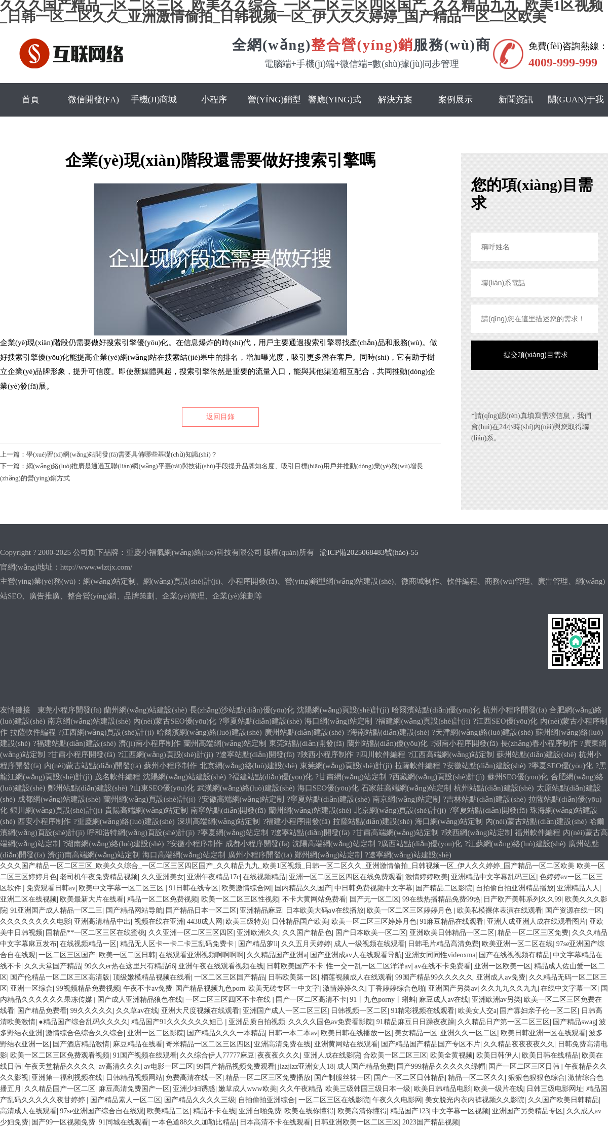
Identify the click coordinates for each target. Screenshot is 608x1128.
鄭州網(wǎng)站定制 (328, 855)
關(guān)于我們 (576, 116)
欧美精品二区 (168, 1111)
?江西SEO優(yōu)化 (505, 721)
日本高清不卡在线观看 (275, 1122)
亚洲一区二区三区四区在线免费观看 (345, 877)
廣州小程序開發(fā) (260, 855)
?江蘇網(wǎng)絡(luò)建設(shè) (515, 844)
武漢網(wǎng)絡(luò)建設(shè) (246, 788)
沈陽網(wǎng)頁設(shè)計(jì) (343, 710)
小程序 (214, 99)
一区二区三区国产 (67, 955)
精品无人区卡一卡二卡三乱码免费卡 (178, 944)
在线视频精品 (264, 877)
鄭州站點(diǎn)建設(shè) (87, 788)
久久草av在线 (137, 1010)
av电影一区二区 (168, 1066)
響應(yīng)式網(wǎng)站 (334, 116)
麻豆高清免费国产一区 (134, 1089)
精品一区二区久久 (476, 1077)
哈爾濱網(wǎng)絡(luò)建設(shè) (209, 732)
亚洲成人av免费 (500, 977)
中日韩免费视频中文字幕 (373, 888)
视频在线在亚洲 (159, 921)
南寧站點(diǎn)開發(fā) (228, 810)
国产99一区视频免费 (63, 1122)
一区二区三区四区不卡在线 (229, 999)
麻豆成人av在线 (443, 999)
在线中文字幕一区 (569, 988)
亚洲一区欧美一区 (502, 966)
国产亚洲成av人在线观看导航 (356, 955)
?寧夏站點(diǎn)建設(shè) (260, 721)
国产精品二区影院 (443, 888)
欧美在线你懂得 (309, 1111)
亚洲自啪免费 (260, 1111)
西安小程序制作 (44, 821)
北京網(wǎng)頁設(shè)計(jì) (400, 810)
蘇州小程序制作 (170, 766)
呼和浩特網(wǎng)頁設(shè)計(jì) (141, 833)
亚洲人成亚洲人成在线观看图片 (536, 921)
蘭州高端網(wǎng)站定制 (225, 743)
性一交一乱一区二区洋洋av (368, 966)
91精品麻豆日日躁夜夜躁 (415, 1022)
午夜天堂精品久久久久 (59, 1066)
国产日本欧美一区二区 (370, 932)
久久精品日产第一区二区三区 (504, 1022)
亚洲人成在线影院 (331, 1055)
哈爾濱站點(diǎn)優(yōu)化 (436, 710)
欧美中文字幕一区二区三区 (122, 888)
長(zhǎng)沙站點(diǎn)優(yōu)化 (241, 710)
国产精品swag (574, 1022)
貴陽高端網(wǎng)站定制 (146, 810)
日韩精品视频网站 (134, 1077)
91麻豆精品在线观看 (451, 921)
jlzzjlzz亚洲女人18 (305, 1066)
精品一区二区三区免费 (533, 932)
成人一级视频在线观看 (369, 944)
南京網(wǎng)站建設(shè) (89, 721)
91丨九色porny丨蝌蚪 (383, 999)
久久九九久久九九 (509, 988)
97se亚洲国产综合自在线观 (102, 1111)
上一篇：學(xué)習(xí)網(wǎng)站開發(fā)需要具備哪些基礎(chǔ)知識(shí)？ (108, 454)
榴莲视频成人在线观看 (356, 977)
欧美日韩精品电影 (442, 1089)
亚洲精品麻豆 (261, 910)
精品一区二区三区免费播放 (268, 1077)
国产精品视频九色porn (210, 988)
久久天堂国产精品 (52, 966)
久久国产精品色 (307, 932)
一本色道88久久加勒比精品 (194, 1122)
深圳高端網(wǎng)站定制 (218, 821)
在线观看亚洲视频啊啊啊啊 (201, 955)
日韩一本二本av (292, 1033)
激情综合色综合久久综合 (85, 1033)
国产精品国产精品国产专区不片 (430, 1044)
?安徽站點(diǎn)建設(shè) (484, 766)
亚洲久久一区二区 (468, 1033)
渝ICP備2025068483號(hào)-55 (369, 552)
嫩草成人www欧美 (247, 1089)
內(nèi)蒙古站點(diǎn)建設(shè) (536, 821)
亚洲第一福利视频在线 (66, 1077)
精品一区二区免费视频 (162, 899)
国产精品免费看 (42, 1010)
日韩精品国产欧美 (300, 921)
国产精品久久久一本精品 (226, 1033)
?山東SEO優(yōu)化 (162, 788)
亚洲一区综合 (31, 988)
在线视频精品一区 (88, 944)
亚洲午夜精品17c (213, 877)
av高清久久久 (120, 1066)
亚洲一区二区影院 (155, 1033)
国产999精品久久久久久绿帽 (441, 1066)
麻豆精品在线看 (138, 1044)
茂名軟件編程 (117, 777)
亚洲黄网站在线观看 (346, 1044)
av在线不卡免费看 (442, 966)
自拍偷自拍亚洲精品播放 (515, 888)
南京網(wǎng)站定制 (406, 799)
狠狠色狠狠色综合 (536, 1077)
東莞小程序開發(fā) (69, 710)
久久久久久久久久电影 (35, 921)
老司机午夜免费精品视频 (99, 877)
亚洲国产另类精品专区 (527, 1111)
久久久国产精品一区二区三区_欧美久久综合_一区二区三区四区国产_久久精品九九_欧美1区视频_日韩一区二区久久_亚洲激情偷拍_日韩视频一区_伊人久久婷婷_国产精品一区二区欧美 (287, 866)
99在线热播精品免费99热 (441, 899)
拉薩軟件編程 (33, 732)
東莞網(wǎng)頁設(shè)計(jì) (346, 766)
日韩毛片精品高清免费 (443, 944)
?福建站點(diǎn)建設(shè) (74, 743)
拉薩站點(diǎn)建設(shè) (372, 821)
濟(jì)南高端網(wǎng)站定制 (94, 855)
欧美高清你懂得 (362, 1111)
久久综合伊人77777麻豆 (217, 1055)
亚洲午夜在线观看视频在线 (220, 966)
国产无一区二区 (374, 899)
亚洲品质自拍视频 (257, 1022)
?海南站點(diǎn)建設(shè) (388, 732)
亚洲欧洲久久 (258, 932)
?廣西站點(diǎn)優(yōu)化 (420, 844)
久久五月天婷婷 (306, 944)
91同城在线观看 (123, 1122)
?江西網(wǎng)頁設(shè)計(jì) (106, 732)
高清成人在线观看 (28, 1111)
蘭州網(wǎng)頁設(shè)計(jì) (149, 799)
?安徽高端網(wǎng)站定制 (241, 799)
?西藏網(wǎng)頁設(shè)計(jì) (437, 777)
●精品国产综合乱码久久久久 (83, 1022)
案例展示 (455, 99)
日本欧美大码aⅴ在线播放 (325, 910)
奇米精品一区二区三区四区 (208, 1044)
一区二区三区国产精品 (229, 977)
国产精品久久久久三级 (199, 1100)
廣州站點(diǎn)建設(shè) (304, 732)
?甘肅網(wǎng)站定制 (350, 777)
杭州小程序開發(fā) (515, 710)
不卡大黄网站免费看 (314, 899)
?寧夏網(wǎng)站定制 (232, 833)
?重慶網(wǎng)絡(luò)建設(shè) (124, 821)
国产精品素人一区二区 (125, 1100)
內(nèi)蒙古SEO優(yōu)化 (174, 721)
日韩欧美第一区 (293, 977)
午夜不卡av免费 (147, 988)
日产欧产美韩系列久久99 (522, 899)
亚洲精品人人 (578, 888)
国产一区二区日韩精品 (409, 1077)
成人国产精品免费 (365, 1066)
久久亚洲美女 (162, 877)
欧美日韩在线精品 (550, 1055)
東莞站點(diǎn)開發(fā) (307, 743)
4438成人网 (204, 921)
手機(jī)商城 (154, 99)
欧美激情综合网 (246, 888)
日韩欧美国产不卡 (295, 966)
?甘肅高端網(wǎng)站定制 (395, 833)
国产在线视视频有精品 (514, 955)
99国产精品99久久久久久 (434, 977)
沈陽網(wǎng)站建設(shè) (184, 777)
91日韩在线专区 (193, 888)
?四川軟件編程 (380, 754)
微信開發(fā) (93, 99)
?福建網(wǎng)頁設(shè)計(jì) (423, 721)
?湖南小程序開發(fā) (464, 743)
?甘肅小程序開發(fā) (81, 754)
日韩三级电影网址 (554, 1089)
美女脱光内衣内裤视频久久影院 (474, 1100)
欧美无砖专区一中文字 (283, 988)
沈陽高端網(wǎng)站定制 (333, 844)
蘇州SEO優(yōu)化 (518, 777)
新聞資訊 (516, 99)
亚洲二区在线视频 (28, 899)
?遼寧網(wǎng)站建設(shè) (408, 855)
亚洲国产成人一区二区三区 (285, 1010)
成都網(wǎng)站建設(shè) (59, 799)
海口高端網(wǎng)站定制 (183, 855)
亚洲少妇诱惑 (194, 1089)
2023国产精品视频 (430, 1122)
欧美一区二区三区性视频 (240, 899)
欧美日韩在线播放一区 (356, 1033)
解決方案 (395, 99)
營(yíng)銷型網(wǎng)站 (274, 116)
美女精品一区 (416, 1033)
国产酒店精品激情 (81, 1044)
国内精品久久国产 (303, 888)
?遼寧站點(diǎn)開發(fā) (255, 754)
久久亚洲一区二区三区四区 (191, 932)
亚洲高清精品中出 (102, 921)
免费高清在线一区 (194, 1077)
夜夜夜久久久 (278, 1055)
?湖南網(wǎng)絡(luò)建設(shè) (113, 844)
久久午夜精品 (301, 1089)
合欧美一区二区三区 (395, 1055)
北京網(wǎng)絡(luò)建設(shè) (248, 766)
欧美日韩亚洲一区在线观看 (543, 1033)
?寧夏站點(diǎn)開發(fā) (488, 810)
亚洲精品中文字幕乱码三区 (493, 877)
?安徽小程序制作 (194, 844)
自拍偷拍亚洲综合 (266, 1100)
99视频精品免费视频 (88, 988)
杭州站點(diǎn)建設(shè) (494, 788)
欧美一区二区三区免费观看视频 (59, 1055)
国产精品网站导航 (134, 910)
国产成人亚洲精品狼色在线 (139, 999)
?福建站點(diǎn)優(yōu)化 (271, 777)
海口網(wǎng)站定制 (338, 721)
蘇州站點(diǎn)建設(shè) (536, 754)
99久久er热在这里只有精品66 (130, 966)
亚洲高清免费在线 (282, 1044)
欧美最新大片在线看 (92, 899)
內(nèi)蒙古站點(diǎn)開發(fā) (92, 766)
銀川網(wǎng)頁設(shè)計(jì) (56, 810)
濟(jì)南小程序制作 (150, 743)
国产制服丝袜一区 (342, 1077)
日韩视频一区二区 (359, 1010)
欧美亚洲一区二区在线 (517, 944)
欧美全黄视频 (451, 1055)
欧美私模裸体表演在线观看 (499, 910)
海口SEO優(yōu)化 (328, 788)
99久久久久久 (91, 1010)
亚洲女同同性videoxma (440, 955)
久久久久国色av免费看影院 (330, 1022)
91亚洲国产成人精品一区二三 (56, 910)
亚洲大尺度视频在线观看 (200, 1010)
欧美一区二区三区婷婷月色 (410, 910)
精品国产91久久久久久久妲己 (178, 1022)
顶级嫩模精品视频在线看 (152, 977)
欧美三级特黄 (246, 921)
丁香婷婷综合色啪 (396, 988)
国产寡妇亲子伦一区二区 (539, 1010)
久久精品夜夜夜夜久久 (518, 1044)
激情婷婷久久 (344, 988)
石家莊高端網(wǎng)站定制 (406, 788)
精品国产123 (409, 1111)
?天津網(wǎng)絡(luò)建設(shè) (483, 732)
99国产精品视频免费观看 (236, 1066)
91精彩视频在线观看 (422, 1010)
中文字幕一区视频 (460, 1111)
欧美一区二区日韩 (127, 955)
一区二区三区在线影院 (333, 1100)
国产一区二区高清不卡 (311, 999)
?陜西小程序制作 (325, 754)
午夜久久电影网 (397, 1100)
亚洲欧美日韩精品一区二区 (452, 932)
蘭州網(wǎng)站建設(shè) (145, 710)
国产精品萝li (258, 944)
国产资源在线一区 (573, 910)
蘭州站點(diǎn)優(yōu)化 (387, 743)
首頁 (30, 99)
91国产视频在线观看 (145, 1055)
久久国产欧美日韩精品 (563, 1100)
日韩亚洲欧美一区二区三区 (356, 1122)
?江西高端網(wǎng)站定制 (451, 754)
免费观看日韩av (50, 888)
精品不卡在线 (214, 1111)
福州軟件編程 (537, 833)
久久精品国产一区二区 (59, 1089)
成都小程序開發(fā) (257, 844)
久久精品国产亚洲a (277, 955)
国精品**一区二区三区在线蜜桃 (95, 932)
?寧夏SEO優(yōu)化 (560, 766)
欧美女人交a (477, 1010)
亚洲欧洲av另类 (496, 999)
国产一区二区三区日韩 (524, 1066)
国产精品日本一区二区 (201, 910)
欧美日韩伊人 (497, 1055)
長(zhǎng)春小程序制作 (539, 743)
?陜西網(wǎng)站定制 (476, 833)
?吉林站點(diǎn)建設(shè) (484, 799)
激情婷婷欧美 (426, 877)
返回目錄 (220, 417)
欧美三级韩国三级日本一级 (367, 1089)
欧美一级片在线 (498, 1089)
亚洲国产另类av (452, 988)
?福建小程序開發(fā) (296, 821)
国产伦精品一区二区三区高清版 (59, 977)
